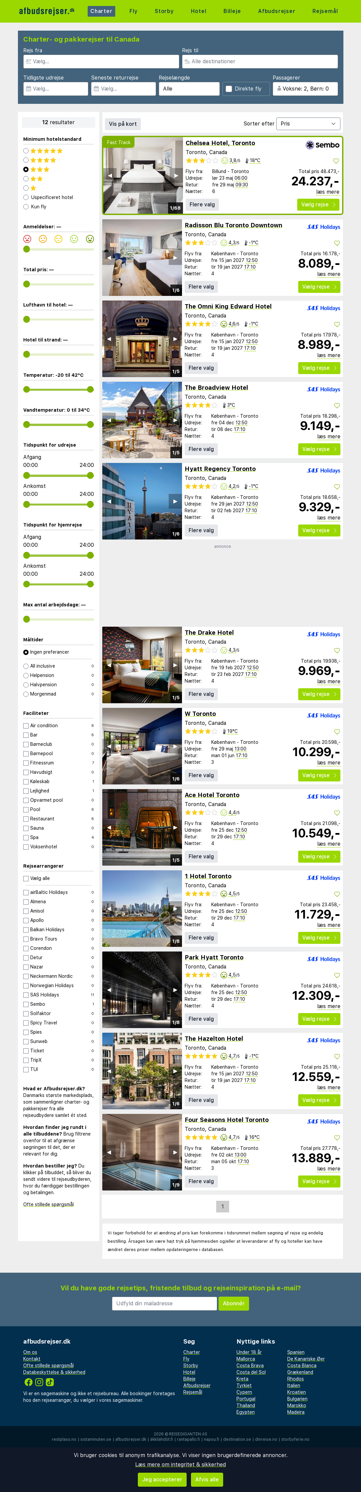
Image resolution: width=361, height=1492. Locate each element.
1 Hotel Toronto (208, 876)
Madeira (296, 1412)
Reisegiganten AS (188, 1434)
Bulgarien (297, 1398)
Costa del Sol (251, 1372)
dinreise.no (266, 1439)
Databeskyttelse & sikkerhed (54, 1372)
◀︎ (110, 175)
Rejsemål (325, 11)
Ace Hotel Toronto (212, 794)
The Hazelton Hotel (214, 1038)
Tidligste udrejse (43, 78)
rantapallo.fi (188, 1439)
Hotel (198, 11)
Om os (30, 1352)
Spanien (296, 1352)
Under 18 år (249, 1352)
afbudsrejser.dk (130, 1439)
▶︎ (176, 175)
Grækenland (300, 1372)
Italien (293, 1385)
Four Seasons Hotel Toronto (227, 1119)
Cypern (244, 1392)
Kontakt (32, 1359)
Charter (101, 11)
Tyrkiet (244, 1385)
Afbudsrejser (277, 11)
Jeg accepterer (162, 1479)
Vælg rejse (318, 204)
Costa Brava (250, 1365)
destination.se (237, 1439)
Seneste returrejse (114, 78)
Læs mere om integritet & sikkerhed (180, 1464)
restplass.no (64, 1439)
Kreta (242, 1379)
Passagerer (286, 78)
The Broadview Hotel (216, 387)
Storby (164, 11)
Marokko (296, 1405)
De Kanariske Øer (306, 1359)
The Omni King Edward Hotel (228, 306)
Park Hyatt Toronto (214, 957)
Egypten (245, 1412)
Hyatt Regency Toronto (220, 468)
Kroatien (296, 1392)
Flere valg (202, 204)
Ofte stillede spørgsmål (48, 1204)
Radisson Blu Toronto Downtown (233, 225)
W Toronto (200, 713)
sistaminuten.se (95, 1439)
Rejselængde (174, 78)
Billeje (232, 11)
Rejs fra (32, 50)
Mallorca (245, 1359)
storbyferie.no (295, 1439)
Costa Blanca (301, 1365)
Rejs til (190, 50)
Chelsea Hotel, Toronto (220, 142)
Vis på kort (123, 124)
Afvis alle (207, 1479)
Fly (133, 11)
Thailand (245, 1405)
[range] (26, 249)
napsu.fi (211, 1439)
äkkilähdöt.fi (161, 1439)
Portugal (245, 1398)
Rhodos (295, 1379)
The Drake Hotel (209, 632)
